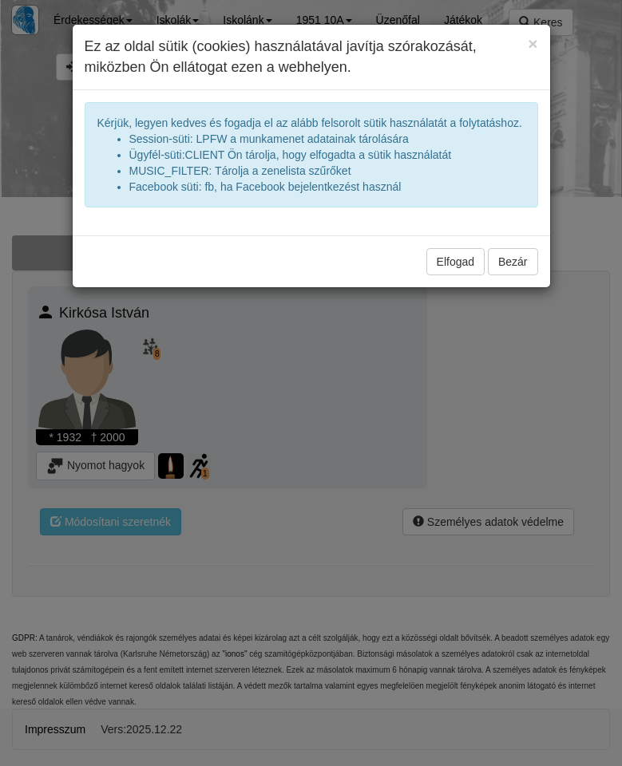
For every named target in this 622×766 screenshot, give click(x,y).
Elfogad (455, 261)
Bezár (513, 261)
